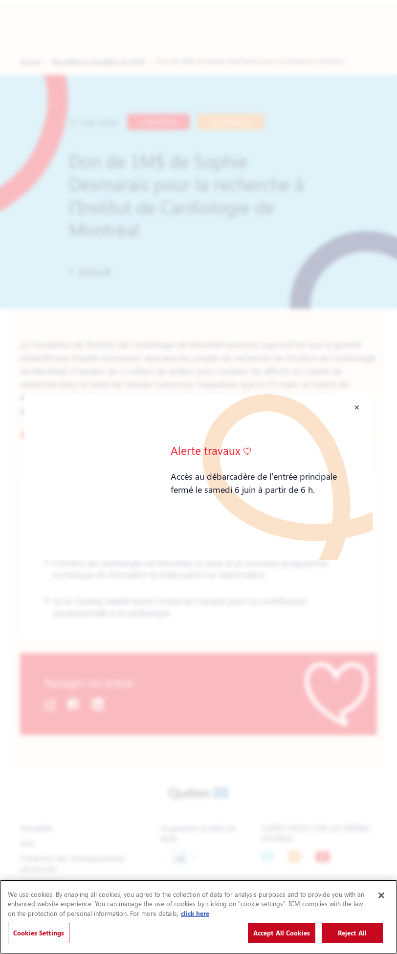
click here (195, 913)
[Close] (381, 895)
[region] (198, 917)
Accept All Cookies (281, 933)
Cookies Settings (38, 933)
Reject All (352, 933)
